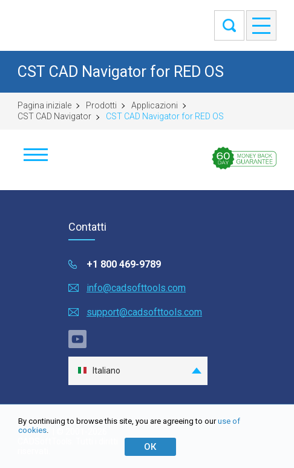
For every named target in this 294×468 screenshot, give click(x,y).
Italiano (98, 371)
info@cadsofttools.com (136, 288)
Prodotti (101, 105)
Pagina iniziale (44, 105)
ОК (150, 446)
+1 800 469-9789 (124, 264)
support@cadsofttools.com (144, 312)
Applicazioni (154, 105)
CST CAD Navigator (54, 116)
